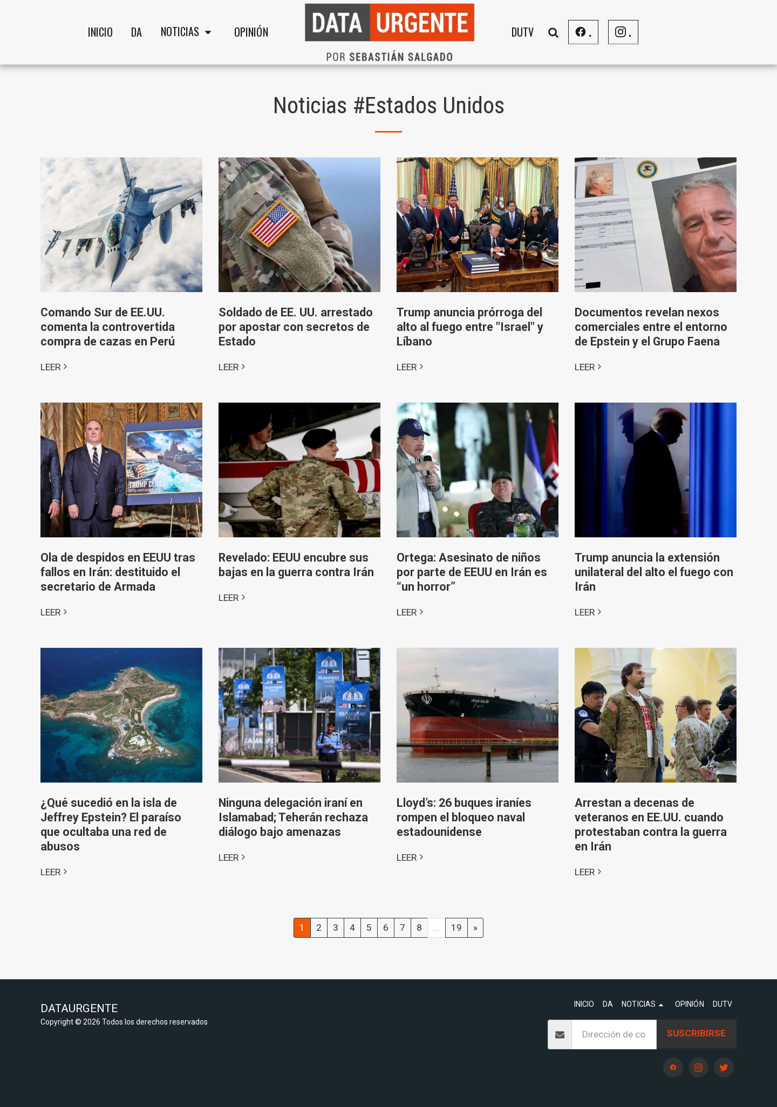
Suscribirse (696, 1033)
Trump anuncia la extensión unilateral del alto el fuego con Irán (654, 572)
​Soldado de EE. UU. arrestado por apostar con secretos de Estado (296, 327)
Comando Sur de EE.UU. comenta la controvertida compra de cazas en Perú (107, 327)
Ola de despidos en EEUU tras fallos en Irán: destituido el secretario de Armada (117, 572)
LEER (55, 367)
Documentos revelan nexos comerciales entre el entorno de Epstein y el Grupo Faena (651, 327)
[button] (188, 32)
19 (456, 927)
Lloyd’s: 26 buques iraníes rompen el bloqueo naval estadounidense (464, 817)
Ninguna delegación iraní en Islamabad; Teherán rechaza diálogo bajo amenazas (293, 817)
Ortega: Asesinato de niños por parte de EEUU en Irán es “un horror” (472, 572)
